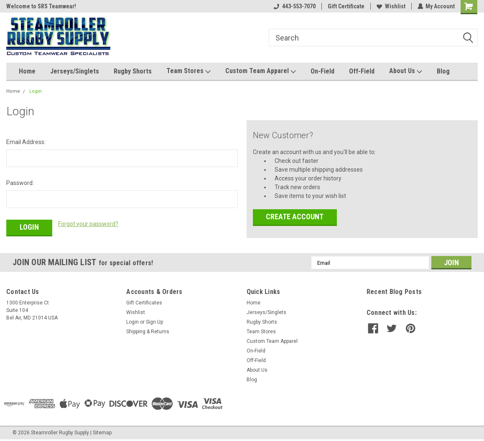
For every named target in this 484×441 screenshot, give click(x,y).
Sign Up (154, 322)
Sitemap (102, 433)
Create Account (295, 216)
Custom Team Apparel (260, 71)
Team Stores (188, 71)
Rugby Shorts (133, 71)
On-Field (322, 71)
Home (27, 71)
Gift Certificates (144, 303)
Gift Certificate (345, 6)
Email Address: (26, 142)
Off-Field (361, 71)
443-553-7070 (294, 6)
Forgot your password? (88, 223)
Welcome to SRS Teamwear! (41, 6)
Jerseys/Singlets (74, 71)
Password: (20, 183)
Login (35, 91)
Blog (443, 71)
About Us (405, 71)
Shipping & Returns (147, 332)
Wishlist (390, 6)
